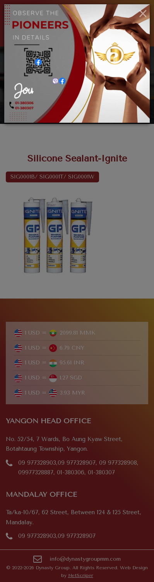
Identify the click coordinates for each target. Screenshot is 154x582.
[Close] (143, 14)
